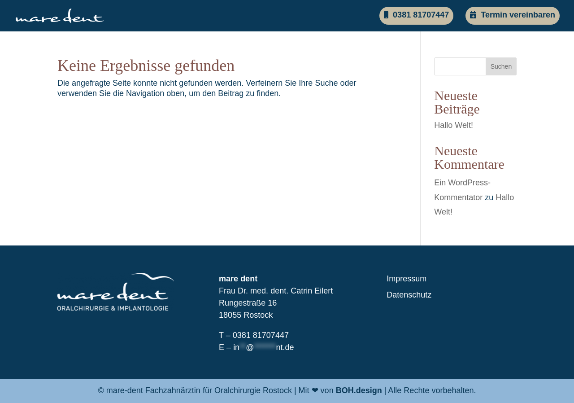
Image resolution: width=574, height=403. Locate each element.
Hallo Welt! (453, 125)
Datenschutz (409, 294)
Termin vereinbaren (512, 14)
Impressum (406, 278)
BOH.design (359, 390)
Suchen (501, 66)
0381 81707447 (416, 14)
